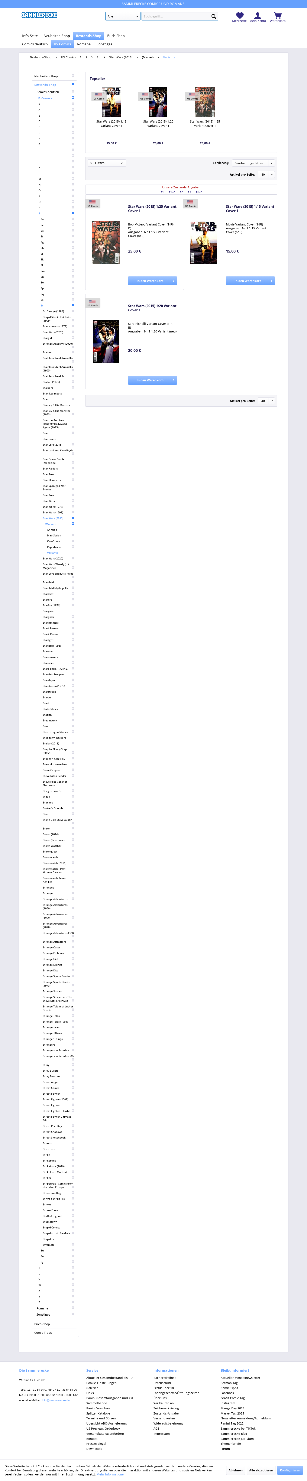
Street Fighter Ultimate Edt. (57, 1118)
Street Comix (58, 1088)
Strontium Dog (58, 1193)
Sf (57, 236)
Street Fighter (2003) (58, 1099)
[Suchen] (213, 15)
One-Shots (60, 541)
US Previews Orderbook (103, 1428)
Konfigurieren (290, 1470)
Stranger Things (58, 1039)
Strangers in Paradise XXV (58, 1057)
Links (90, 1393)
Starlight (58, 640)
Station (58, 715)
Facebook (227, 1393)
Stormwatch (58, 857)
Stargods (58, 617)
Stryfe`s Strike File (58, 1199)
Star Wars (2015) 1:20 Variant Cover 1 (158, 123)
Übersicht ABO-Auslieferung (106, 1423)
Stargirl (58, 338)
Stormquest (58, 851)
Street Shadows (58, 1132)
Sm (57, 271)
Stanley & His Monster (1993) (58, 412)
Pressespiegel (96, 1444)
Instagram (228, 1403)
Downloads (94, 1449)
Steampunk (58, 720)
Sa (57, 219)
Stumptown (58, 1222)
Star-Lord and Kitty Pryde (58, 575)
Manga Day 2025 (232, 1408)
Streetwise (58, 1149)
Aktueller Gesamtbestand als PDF (110, 1378)
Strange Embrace (58, 953)
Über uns (160, 1398)
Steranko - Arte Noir (58, 764)
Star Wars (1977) (58, 507)
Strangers (58, 1044)
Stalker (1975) (58, 382)
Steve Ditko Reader (58, 776)
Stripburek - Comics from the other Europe (58, 1185)
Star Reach (58, 474)
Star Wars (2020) (58, 558)
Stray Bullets (58, 1070)
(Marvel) (59, 524)
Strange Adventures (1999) (58, 916)
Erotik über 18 (164, 1388)
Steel (58, 726)
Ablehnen (236, 1470)
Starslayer (58, 680)
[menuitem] (161, 17)
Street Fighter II (58, 1105)
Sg (57, 242)
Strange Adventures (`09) (58, 934)
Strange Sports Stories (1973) (58, 983)
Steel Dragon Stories (58, 732)
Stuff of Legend (58, 1216)
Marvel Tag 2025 (232, 1413)
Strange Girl (58, 959)
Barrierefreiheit (165, 1378)
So (57, 282)
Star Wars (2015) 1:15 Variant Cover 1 (111, 123)
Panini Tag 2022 (232, 1423)
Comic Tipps (43, 1333)
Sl (57, 265)
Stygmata (58, 1245)
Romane (55, 1308)
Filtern (97, 163)
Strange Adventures (58, 899)
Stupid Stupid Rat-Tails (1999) (58, 318)
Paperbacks (60, 547)
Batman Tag (229, 1383)
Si (57, 254)
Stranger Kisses (58, 1033)
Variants (52, 553)
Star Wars (58, 501)
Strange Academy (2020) (58, 345)
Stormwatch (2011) (58, 863)
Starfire (58, 599)
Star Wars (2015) (58, 518)
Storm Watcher (58, 846)
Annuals (52, 530)
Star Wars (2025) (58, 332)
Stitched (58, 802)
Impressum (162, 1434)
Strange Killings (58, 965)
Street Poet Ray (58, 1126)
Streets (58, 1143)
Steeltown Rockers (54, 738)
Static (58, 703)
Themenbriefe (231, 1444)
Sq (57, 294)
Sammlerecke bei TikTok (238, 1428)
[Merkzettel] (240, 17)
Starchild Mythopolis (58, 588)
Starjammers (58, 622)
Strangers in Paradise (58, 1050)
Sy (57, 1262)
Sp (57, 288)
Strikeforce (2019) (58, 1166)
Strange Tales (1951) (58, 1021)
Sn (57, 277)
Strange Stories (58, 991)
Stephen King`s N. (58, 758)
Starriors (58, 663)
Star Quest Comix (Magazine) (58, 461)
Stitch (58, 797)
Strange (58, 893)
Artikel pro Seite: (242, 174)
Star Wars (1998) (58, 512)
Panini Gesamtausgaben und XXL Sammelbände (110, 1400)
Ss (57, 300)
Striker (58, 1178)
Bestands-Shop (54, 85)
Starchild (58, 582)
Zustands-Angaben (167, 1413)
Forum (225, 1449)
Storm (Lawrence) (58, 840)
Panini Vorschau (98, 1408)
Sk (57, 259)
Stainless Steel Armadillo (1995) (58, 368)
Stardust (58, 594)
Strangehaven (58, 1027)
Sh (57, 248)
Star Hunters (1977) (58, 326)
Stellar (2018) (58, 743)
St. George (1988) (58, 311)
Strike (58, 1155)
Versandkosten (164, 1418)
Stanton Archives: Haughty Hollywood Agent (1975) (58, 423)
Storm (58, 828)
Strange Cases (58, 947)
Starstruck (58, 692)
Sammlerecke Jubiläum (237, 1439)
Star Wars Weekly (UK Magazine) (58, 566)
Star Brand (49, 439)
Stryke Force (58, 1210)
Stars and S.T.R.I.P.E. (58, 668)
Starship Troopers (58, 674)
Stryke (58, 1204)
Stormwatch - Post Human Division (58, 870)
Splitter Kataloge (98, 1413)
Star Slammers (58, 480)
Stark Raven (58, 634)
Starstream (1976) (58, 686)
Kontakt (91, 1439)
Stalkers (58, 388)
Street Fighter (58, 1093)
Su (57, 1250)
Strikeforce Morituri (58, 1172)
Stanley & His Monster (56, 405)
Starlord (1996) (58, 645)
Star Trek (58, 495)
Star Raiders (58, 468)
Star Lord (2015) (58, 444)
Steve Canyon (58, 770)
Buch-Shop (42, 1324)
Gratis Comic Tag (233, 1398)
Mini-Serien (60, 535)
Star (58, 433)
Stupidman (49, 1239)
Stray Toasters (58, 1076)
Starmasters (58, 657)
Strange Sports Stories (58, 976)
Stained (58, 352)
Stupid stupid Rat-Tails (58, 1233)
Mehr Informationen (111, 1474)
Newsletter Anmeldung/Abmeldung (246, 1418)
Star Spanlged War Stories (58, 487)
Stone (58, 814)
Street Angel (58, 1082)
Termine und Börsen (101, 1418)
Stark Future (58, 628)
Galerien (92, 1388)
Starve (58, 697)
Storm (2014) (58, 834)
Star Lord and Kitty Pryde (58, 452)
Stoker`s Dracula (58, 808)
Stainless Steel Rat (58, 376)
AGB (156, 1428)
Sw (57, 1256)
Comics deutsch (55, 92)
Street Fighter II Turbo (58, 1111)
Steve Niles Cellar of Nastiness (58, 783)
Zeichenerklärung (166, 1408)
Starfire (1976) (58, 605)
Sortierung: (221, 163)
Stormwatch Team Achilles (58, 880)
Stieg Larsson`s (58, 791)
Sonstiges (55, 1314)
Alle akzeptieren (261, 1470)
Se (57, 231)
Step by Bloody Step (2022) (58, 751)
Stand (58, 399)
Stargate (48, 611)
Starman (58, 651)
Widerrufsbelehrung (168, 1423)
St (57, 305)
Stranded (58, 887)
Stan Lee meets (52, 393)
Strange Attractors (58, 942)
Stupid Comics (58, 1227)
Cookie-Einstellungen (101, 1383)
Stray (58, 1065)
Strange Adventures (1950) (58, 906)
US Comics (55, 98)
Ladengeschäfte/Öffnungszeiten (176, 1393)
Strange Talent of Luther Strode (58, 1008)
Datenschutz (162, 1383)
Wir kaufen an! (164, 1403)
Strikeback (58, 1160)
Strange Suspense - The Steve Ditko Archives (58, 999)
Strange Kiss (58, 970)
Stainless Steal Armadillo (58, 359)
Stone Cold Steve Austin (58, 821)
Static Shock (58, 709)
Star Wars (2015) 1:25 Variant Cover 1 (205, 123)
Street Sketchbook (58, 1137)
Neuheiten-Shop (54, 76)
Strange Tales (58, 1016)
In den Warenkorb (155, 280)
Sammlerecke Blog (234, 1434)
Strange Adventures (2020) (58, 925)
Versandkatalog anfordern (105, 1434)
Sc (57, 225)
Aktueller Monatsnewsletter (240, 1378)
